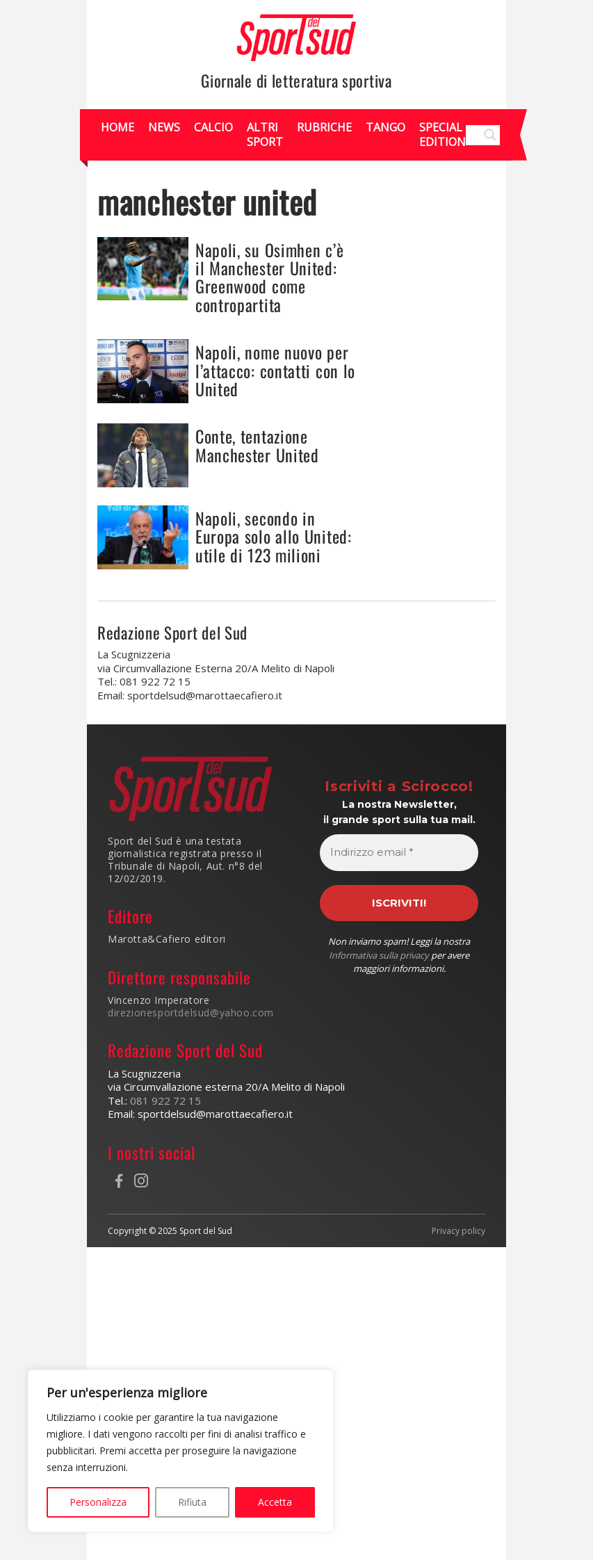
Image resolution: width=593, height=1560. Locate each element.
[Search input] (476, 135)
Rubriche (324, 127)
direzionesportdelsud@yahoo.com (191, 1012)
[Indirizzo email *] (399, 852)
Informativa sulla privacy (379, 955)
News (164, 127)
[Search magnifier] (490, 135)
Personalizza (98, 1502)
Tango (385, 127)
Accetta (275, 1502)
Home (117, 127)
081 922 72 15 (165, 1100)
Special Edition (442, 134)
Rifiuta (192, 1502)
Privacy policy (458, 1231)
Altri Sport (265, 134)
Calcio (213, 127)
